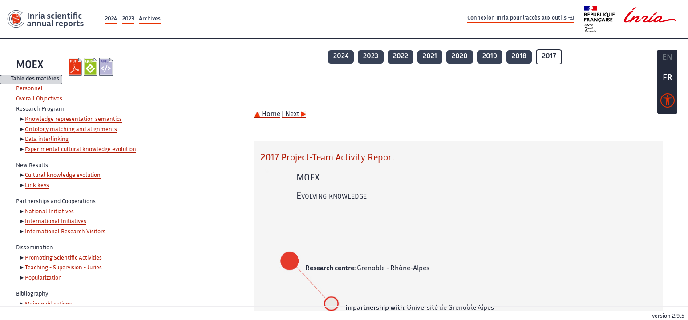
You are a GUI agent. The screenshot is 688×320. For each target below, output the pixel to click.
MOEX (30, 65)
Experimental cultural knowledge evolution (80, 149)
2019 (489, 57)
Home (267, 114)
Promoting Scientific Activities (63, 258)
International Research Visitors (65, 232)
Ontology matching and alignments (71, 129)
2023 (128, 19)
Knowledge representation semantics (73, 119)
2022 (400, 57)
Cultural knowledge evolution (63, 175)
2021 (430, 57)
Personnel (29, 89)
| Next (294, 114)
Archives (150, 19)
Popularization (43, 278)
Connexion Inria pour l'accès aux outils (520, 18)
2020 (460, 57)
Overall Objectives (39, 99)
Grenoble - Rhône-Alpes (393, 269)
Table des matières (35, 79)
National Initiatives (49, 212)
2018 (519, 57)
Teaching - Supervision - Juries (63, 268)
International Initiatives (55, 221)
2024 (111, 19)
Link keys (37, 185)
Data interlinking (47, 139)
